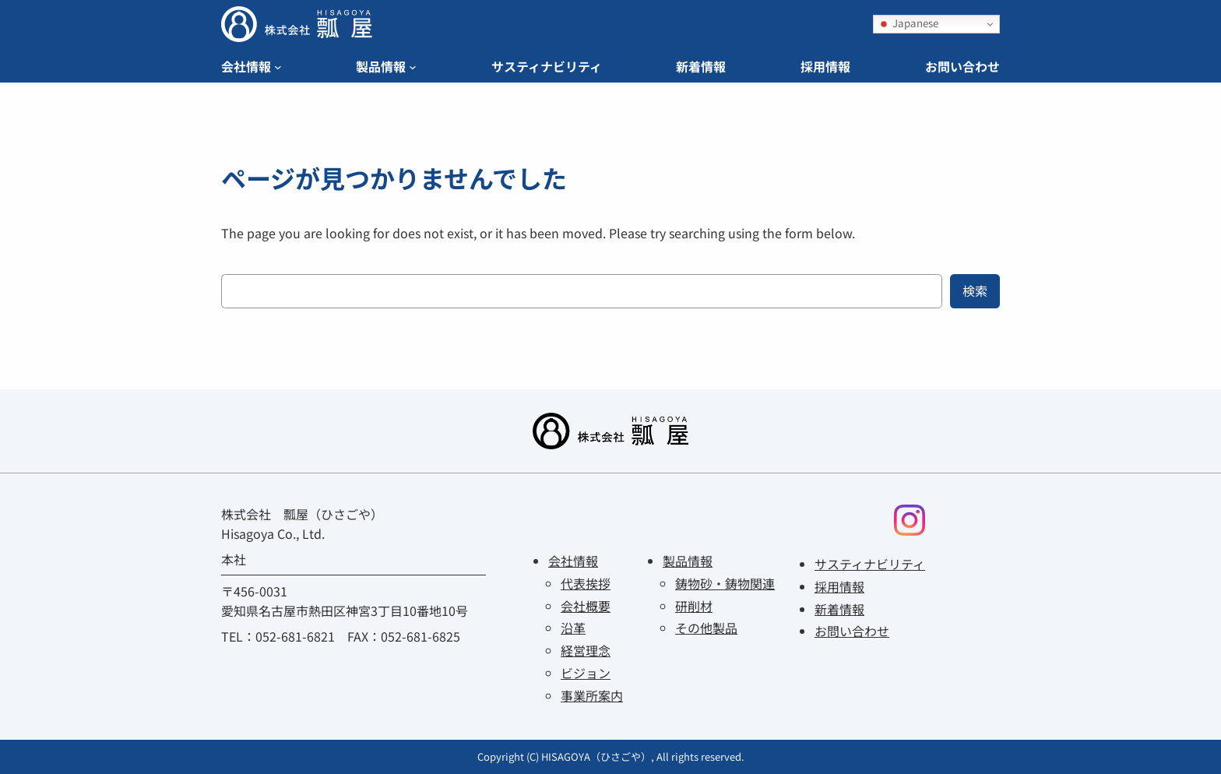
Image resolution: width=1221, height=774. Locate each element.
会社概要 (585, 605)
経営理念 (585, 650)
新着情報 (839, 609)
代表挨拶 (585, 583)
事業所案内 (592, 695)
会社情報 (573, 560)
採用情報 (839, 586)
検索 (974, 290)
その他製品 (706, 627)
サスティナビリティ (870, 563)
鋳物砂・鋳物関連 (725, 583)
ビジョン (585, 672)
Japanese (908, 23)
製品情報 (688, 560)
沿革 (573, 627)
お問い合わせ (852, 630)
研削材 (694, 605)
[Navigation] (278, 67)
